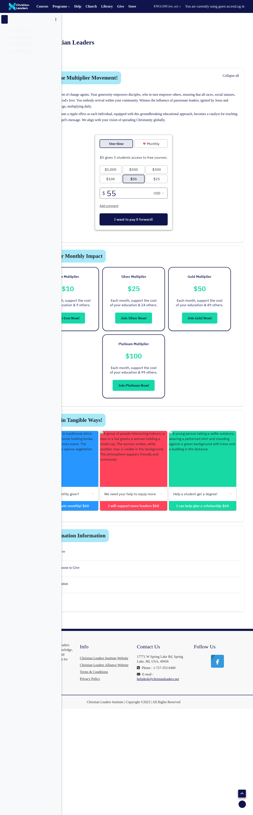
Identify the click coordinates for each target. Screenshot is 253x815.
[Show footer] (242, 804)
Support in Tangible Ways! (122, 432)
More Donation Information (124, 629)
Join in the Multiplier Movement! (130, 78)
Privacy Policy (128, 785)
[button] (165, 6)
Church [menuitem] (91, 6)
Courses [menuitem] (42, 6)
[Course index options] (56, 19)
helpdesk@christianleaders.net (183, 781)
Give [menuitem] (120, 6)
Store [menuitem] (132, 6)
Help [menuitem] (77, 6)
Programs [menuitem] (60, 6)
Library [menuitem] (107, 6)
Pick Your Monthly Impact (122, 268)
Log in (239, 6)
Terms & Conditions (132, 779)
